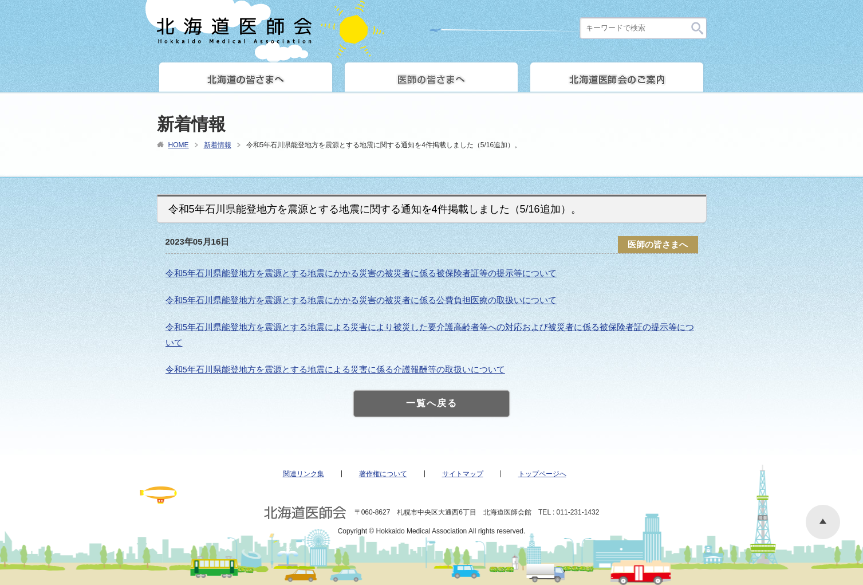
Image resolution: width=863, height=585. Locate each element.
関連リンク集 (303, 474)
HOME (178, 145)
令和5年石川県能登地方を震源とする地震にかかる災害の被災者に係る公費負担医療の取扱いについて (361, 300)
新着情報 (217, 145)
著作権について (383, 474)
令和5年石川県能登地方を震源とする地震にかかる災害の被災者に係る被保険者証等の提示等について (361, 273)
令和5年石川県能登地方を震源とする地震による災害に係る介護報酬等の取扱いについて (335, 369)
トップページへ (542, 474)
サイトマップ (462, 474)
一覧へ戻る (432, 403)
